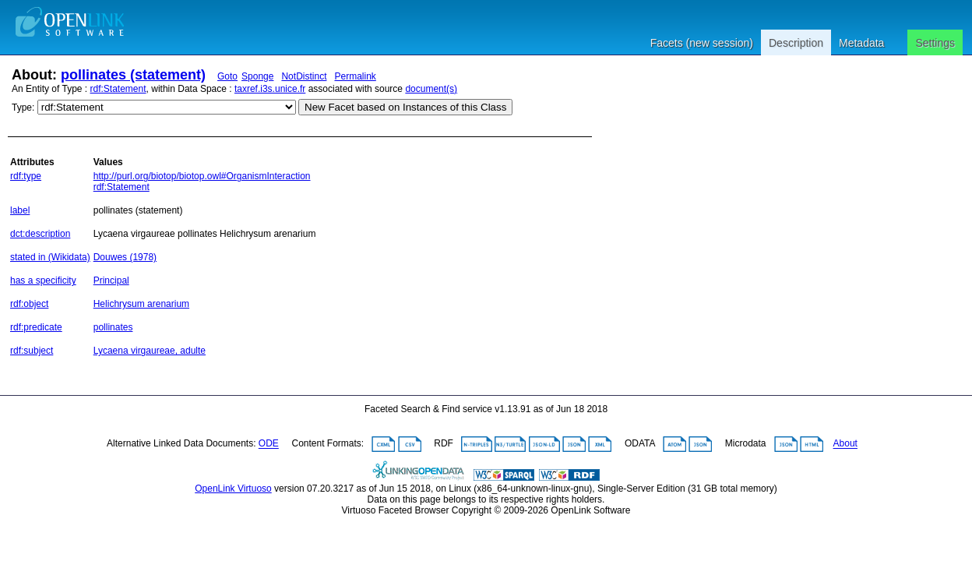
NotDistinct (303, 76)
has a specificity (43, 280)
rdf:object (29, 303)
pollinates (113, 327)
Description (796, 43)
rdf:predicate (36, 327)
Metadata (861, 43)
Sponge (257, 76)
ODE (269, 444)
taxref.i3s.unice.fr (269, 88)
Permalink (354, 76)
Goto (227, 76)
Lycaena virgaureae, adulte (149, 350)
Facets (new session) (701, 43)
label (20, 210)
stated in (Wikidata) (50, 257)
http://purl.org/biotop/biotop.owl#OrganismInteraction (202, 176)
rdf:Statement (118, 88)
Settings (935, 43)
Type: (23, 107)
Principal (111, 280)
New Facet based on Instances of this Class (405, 107)
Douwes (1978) (125, 257)
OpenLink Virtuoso (233, 488)
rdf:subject (31, 350)
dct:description (40, 233)
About (845, 444)
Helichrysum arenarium (141, 303)
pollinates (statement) (133, 75)
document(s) (431, 88)
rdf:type (25, 176)
